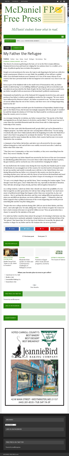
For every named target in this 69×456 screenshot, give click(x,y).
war (45, 59)
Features (22, 257)
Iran (17, 59)
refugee (31, 59)
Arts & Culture (8, 257)
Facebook (15, 1)
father (12, 59)
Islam (21, 59)
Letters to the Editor (58, 257)
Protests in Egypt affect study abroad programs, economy (42, 261)
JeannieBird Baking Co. (13, 279)
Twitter (7, 1)
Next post (42, 236)
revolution (39, 59)
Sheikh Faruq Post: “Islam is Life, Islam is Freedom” (10, 263)
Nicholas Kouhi (15, 61)
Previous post (28, 236)
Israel (26, 59)
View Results (34, 287)
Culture (5, 259)
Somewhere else (11, 281)
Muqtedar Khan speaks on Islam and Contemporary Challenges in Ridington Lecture (26, 263)
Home (10, 259)
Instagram (24, 1)
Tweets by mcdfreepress (11, 299)
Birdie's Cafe (10, 277)
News (36, 257)
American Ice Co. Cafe (13, 274)
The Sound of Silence (58, 260)
